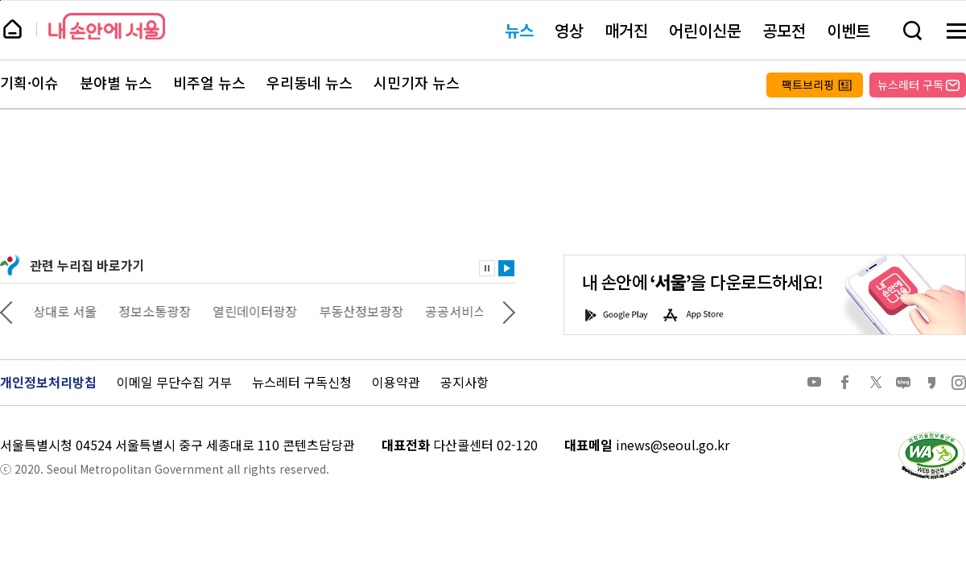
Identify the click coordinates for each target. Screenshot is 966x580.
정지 (487, 268)
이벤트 (848, 30)
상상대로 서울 (70, 311)
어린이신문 (705, 30)
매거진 (626, 30)
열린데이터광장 (266, 311)
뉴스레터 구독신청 (302, 382)
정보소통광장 (166, 311)
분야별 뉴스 (116, 83)
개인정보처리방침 (48, 382)
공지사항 (464, 382)
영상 (569, 30)
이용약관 (396, 382)
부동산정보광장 (372, 311)
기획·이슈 (29, 83)
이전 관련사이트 (6, 311)
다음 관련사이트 (508, 311)
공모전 (784, 30)
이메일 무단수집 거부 (174, 382)
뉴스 (519, 30)
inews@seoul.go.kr (672, 444)
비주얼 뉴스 (209, 83)
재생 (506, 268)
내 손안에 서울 (106, 26)
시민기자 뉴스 (417, 83)
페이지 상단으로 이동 (0, 0)
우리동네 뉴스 (309, 83)
